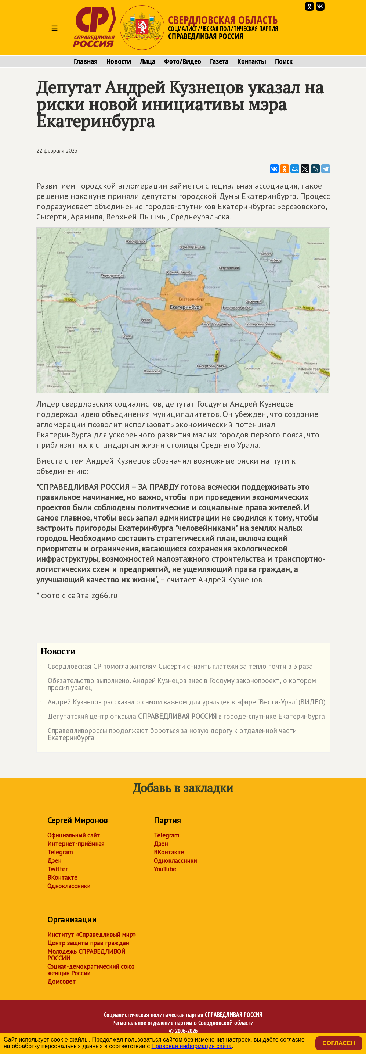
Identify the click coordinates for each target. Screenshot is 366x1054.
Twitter (57, 869)
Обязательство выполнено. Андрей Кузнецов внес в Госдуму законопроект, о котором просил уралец (178, 684)
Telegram (60, 852)
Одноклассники (68, 886)
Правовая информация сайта (192, 1046)
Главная (86, 61)
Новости (118, 61)
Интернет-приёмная (75, 843)
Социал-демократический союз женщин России (90, 969)
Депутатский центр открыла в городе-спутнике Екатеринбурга (182, 717)
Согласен (339, 1043)
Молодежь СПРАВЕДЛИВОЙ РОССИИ (86, 954)
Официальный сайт (73, 835)
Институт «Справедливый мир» (91, 934)
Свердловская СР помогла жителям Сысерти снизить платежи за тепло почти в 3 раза (176, 667)
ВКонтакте (62, 877)
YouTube (165, 869)
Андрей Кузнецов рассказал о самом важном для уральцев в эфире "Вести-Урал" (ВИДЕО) (183, 703)
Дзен (54, 860)
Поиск (284, 61)
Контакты (251, 61)
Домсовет (61, 981)
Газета (219, 61)
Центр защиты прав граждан (88, 943)
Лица (147, 61)
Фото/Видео (182, 61)
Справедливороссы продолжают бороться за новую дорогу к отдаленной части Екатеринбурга (168, 734)
